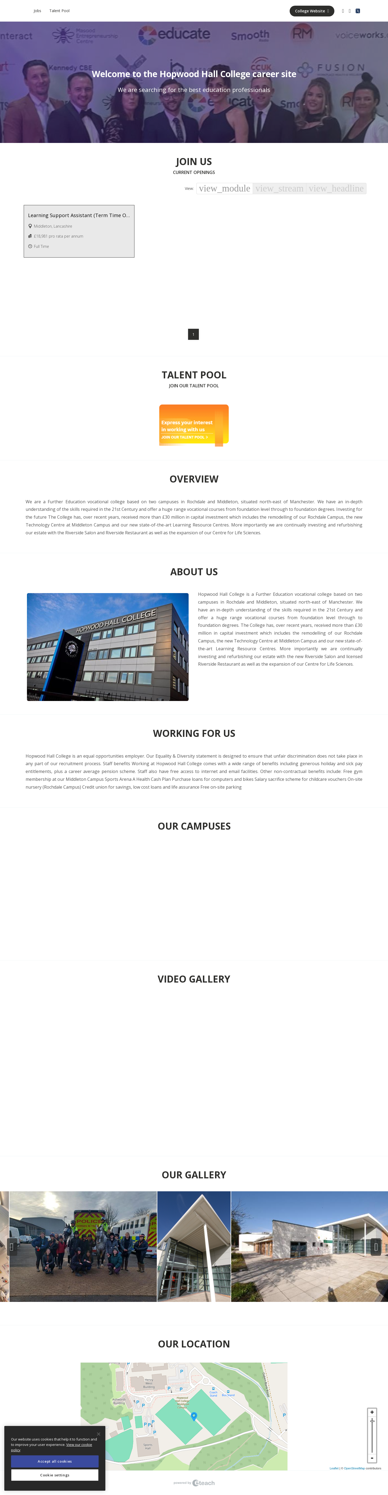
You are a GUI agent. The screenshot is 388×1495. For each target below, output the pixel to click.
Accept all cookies (55, 1461)
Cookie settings (55, 1475)
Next (376, 1247)
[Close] (99, 1434)
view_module (225, 188)
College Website (312, 10)
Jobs (37, 10)
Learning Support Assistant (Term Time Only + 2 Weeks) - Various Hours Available (79, 215)
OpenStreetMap (354, 1468)
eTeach (194, 1483)
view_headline (336, 188)
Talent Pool (59, 10)
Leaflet (334, 1468)
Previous (12, 1247)
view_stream (279, 188)
